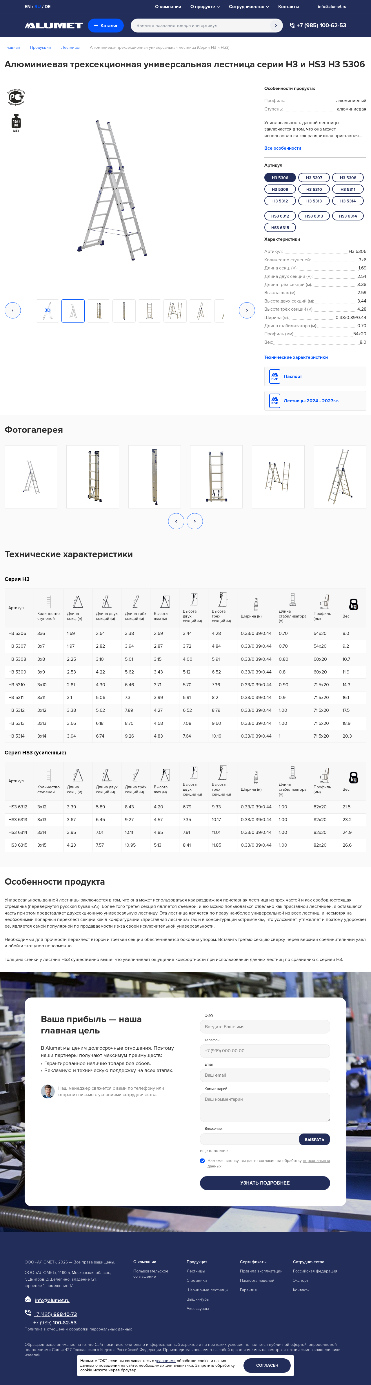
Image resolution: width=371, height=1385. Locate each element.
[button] (13, 311)
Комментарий (216, 1089)
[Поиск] (276, 25)
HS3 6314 (348, 216)
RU (37, 6)
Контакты (301, 1290)
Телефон (212, 1040)
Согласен (267, 1365)
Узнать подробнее (265, 1183)
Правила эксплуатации (261, 1271)
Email (209, 1064)
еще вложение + (215, 1151)
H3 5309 (280, 189)
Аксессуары (198, 1308)
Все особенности (282, 148)
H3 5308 (348, 177)
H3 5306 (280, 177)
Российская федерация (315, 1271)
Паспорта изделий (257, 1280)
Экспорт (300, 1280)
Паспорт (293, 376)
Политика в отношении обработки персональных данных (78, 1329)
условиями (165, 1360)
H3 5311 (348, 189)
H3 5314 (348, 201)
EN (28, 6)
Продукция (40, 47)
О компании (144, 1261)
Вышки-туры (198, 1299)
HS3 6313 (314, 216)
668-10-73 (55, 1314)
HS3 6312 (280, 216)
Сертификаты (253, 1261)
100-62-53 (55, 1322)
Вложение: (214, 1129)
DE (47, 6)
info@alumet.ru (332, 6)
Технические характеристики (296, 357)
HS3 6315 (280, 227)
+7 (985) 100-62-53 (318, 25)
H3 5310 (314, 189)
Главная (12, 47)
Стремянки (197, 1280)
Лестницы (70, 47)
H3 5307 (314, 177)
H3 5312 (280, 201)
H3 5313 (314, 201)
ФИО (209, 1016)
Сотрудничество (308, 1261)
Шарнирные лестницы (207, 1290)
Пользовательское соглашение (150, 1274)
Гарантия (248, 1290)
